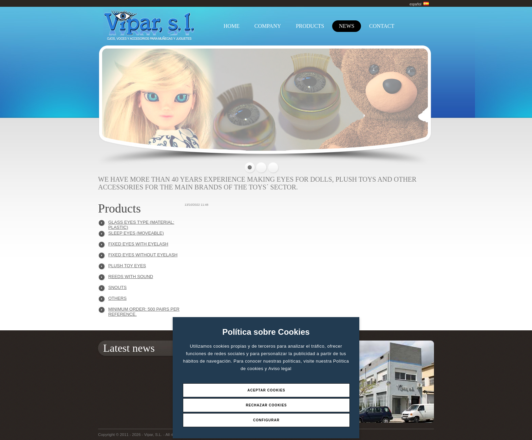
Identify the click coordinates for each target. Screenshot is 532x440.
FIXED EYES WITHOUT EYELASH (142, 254)
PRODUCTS (310, 26)
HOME (232, 26)
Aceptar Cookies (266, 390)
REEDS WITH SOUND (130, 276)
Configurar (266, 420)
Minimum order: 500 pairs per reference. (143, 311)
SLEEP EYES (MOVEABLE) (136, 233)
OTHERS (117, 298)
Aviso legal (279, 368)
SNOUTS (117, 287)
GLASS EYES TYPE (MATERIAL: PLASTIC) (141, 224)
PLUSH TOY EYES (127, 265)
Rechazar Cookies (266, 405)
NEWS (346, 26)
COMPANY (267, 26)
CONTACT (381, 26)
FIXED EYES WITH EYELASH (138, 243)
